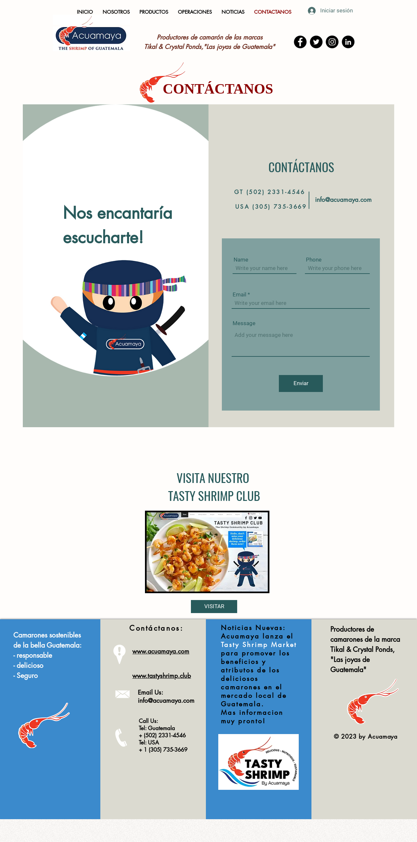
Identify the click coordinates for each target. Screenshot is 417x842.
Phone (314, 260)
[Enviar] (301, 383)
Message (244, 323)
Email (239, 294)
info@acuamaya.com (343, 200)
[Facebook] (300, 42)
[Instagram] (332, 42)
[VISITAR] (214, 606)
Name (241, 260)
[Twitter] (316, 42)
